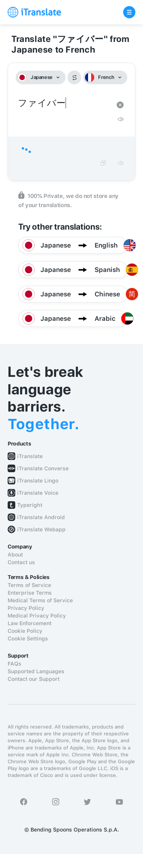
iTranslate (30, 456)
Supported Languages (36, 671)
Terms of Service (29, 585)
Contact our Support (33, 679)
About (15, 555)
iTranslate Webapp (41, 529)
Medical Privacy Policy (37, 616)
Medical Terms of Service (40, 600)
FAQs (14, 664)
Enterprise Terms (30, 593)
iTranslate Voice (37, 493)
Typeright (29, 505)
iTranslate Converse (43, 468)
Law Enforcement (29, 623)
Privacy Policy (26, 608)
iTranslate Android (41, 517)
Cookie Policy (25, 631)
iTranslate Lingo (37, 481)
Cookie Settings (28, 638)
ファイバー (64, 103)
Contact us (21, 562)
